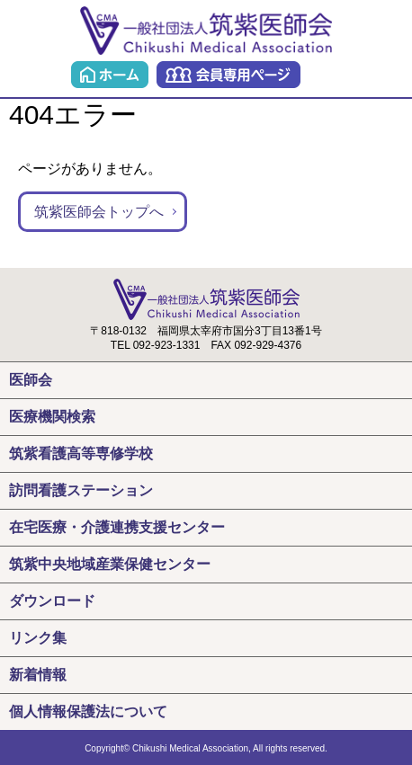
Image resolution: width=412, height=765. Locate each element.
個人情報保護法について (88, 711)
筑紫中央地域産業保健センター (109, 564)
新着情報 (38, 674)
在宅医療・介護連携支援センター (117, 527)
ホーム (109, 74)
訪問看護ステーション (81, 490)
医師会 (30, 379)
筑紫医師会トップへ (99, 211)
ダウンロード (52, 601)
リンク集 (38, 637)
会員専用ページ (228, 74)
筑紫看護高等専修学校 (81, 453)
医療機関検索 (52, 416)
